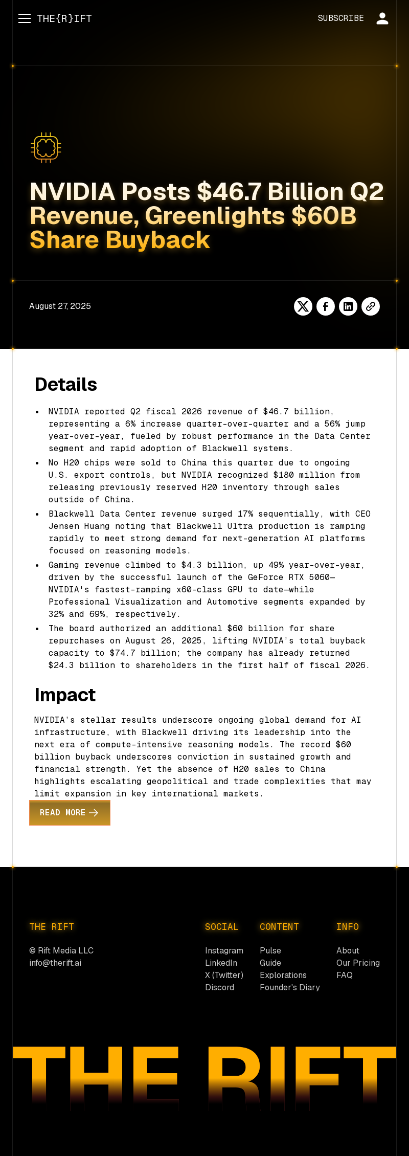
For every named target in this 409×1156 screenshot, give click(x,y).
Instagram (224, 950)
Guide (270, 963)
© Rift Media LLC (61, 950)
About (347, 950)
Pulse (270, 950)
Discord (219, 987)
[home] (64, 18)
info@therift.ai (55, 963)
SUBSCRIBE (341, 18)
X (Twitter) (224, 975)
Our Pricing (358, 963)
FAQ (344, 975)
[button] (22, 18)
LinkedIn (221, 963)
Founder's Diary (290, 987)
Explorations (283, 975)
